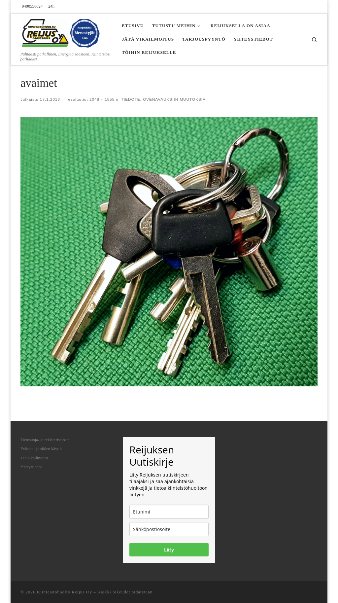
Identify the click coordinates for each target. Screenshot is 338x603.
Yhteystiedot (31, 467)
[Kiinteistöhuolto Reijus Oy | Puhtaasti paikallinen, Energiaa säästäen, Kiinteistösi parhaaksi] (61, 32)
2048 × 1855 (101, 99)
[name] (169, 512)
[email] (169, 529)
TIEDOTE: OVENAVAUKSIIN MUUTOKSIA (163, 99)
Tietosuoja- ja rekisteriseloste (45, 440)
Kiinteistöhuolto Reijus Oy (64, 591)
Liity (169, 550)
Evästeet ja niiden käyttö (41, 448)
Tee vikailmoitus (34, 458)
